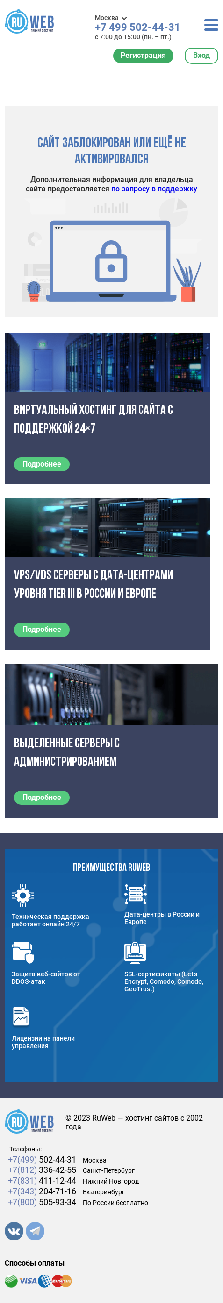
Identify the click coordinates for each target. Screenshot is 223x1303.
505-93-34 (42, 1202)
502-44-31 (42, 1159)
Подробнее (41, 464)
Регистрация (143, 55)
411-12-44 (42, 1180)
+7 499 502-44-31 (137, 27)
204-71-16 (42, 1191)
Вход (201, 55)
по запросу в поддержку (154, 188)
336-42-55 (42, 1170)
